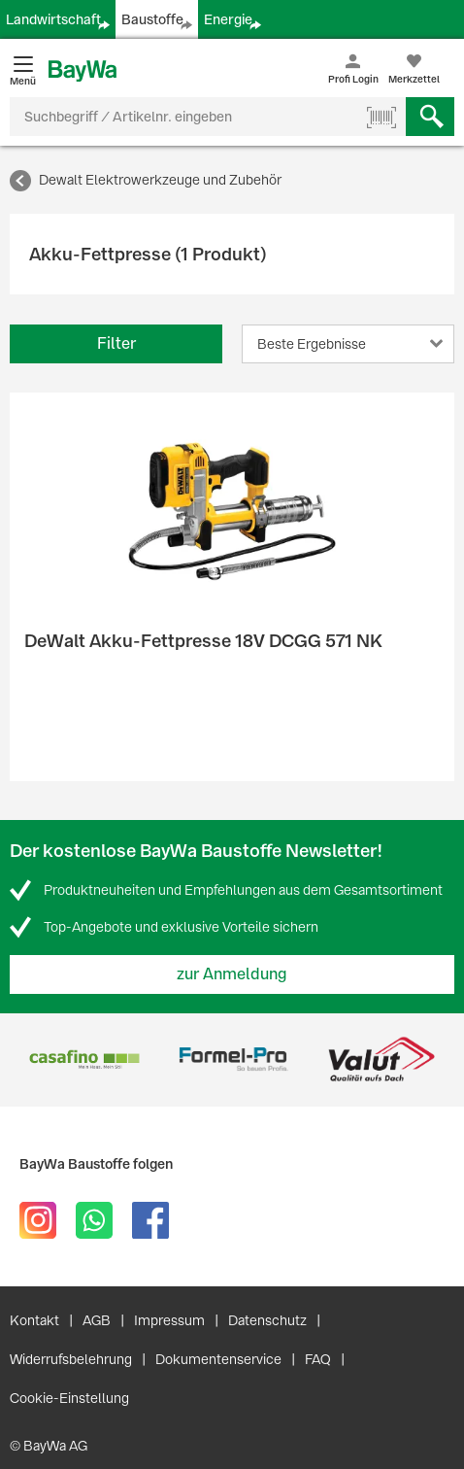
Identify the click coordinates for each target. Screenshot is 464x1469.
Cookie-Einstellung (69, 1398)
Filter (116, 343)
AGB (97, 1320)
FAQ (318, 1359)
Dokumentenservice (218, 1359)
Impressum (169, 1320)
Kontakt (34, 1320)
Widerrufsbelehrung (71, 1359)
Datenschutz (267, 1320)
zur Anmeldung (232, 974)
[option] (84, 1059)
